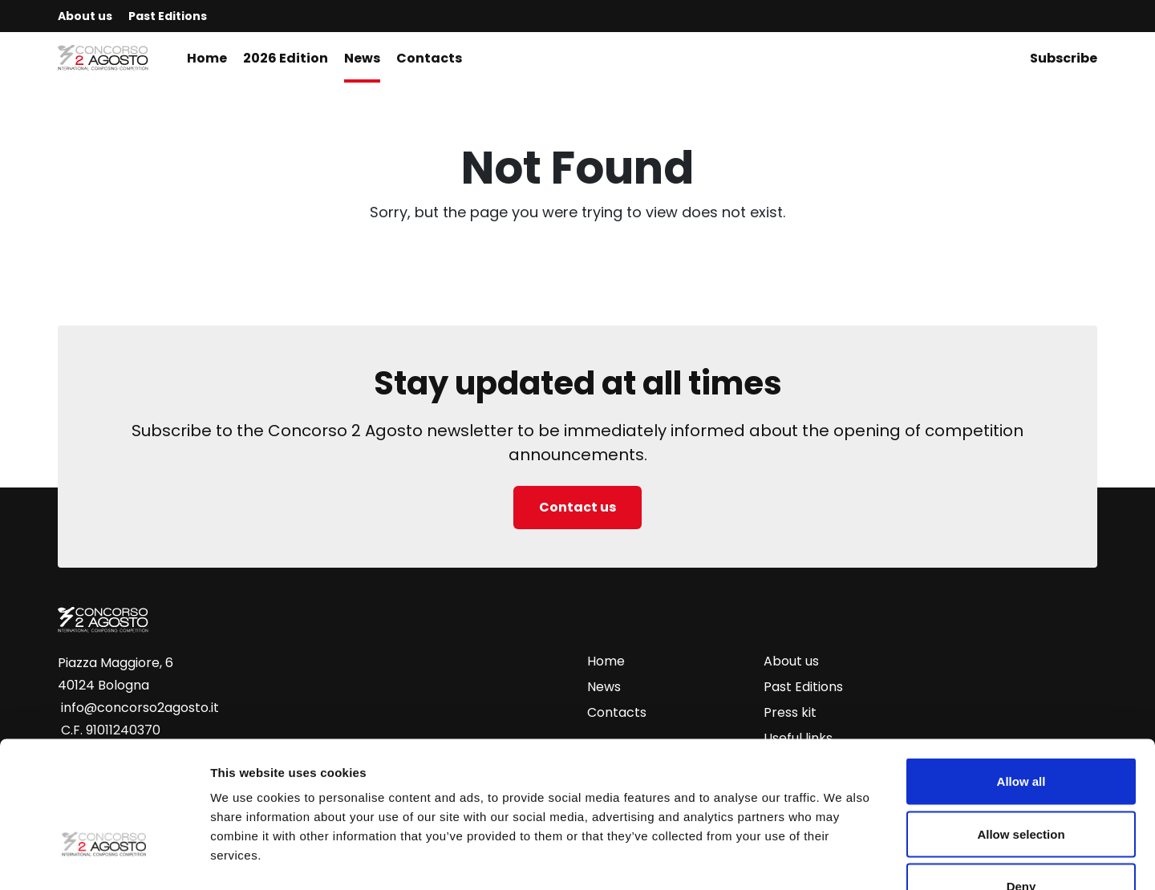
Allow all (1021, 679)
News (362, 58)
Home (207, 58)
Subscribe (1063, 58)
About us (85, 16)
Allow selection (1020, 732)
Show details (841, 858)
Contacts (429, 58)
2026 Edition (285, 58)
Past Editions (167, 16)
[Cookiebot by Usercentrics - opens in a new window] (104, 859)
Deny (1021, 784)
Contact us (577, 507)
